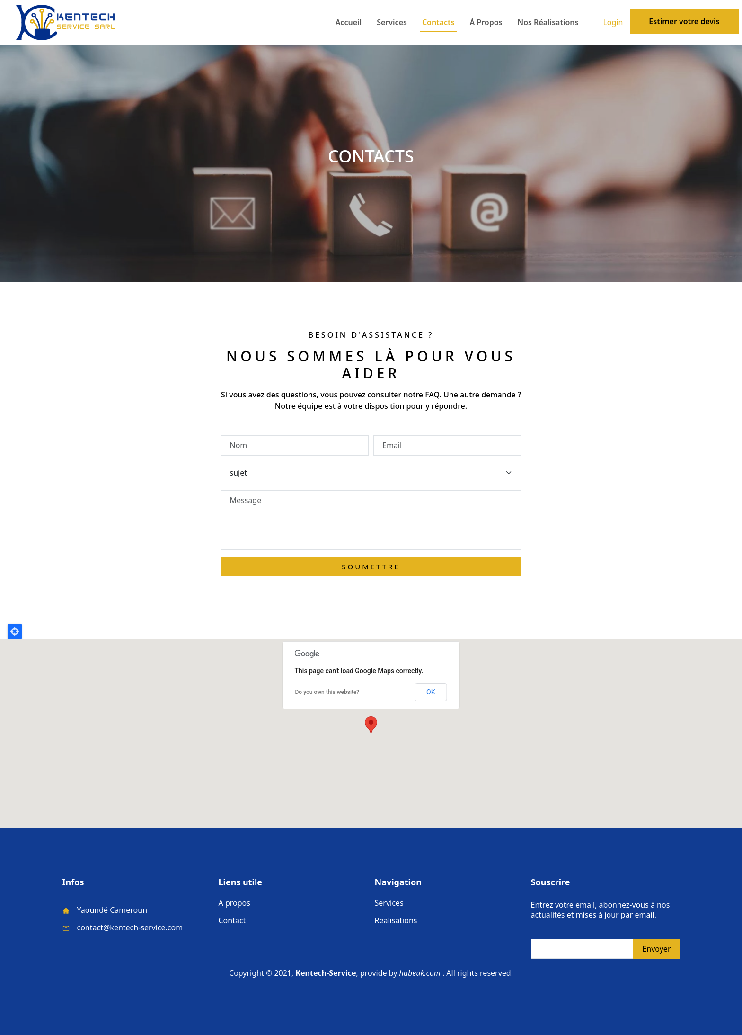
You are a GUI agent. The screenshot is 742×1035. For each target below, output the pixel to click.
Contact (232, 920)
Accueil (349, 22)
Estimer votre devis (684, 21)
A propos (234, 903)
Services (392, 22)
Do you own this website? (327, 692)
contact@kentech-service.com (130, 927)
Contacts (438, 22)
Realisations (396, 920)
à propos (485, 22)
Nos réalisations (548, 22)
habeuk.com (420, 973)
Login (613, 22)
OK (430, 692)
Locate (15, 631)
